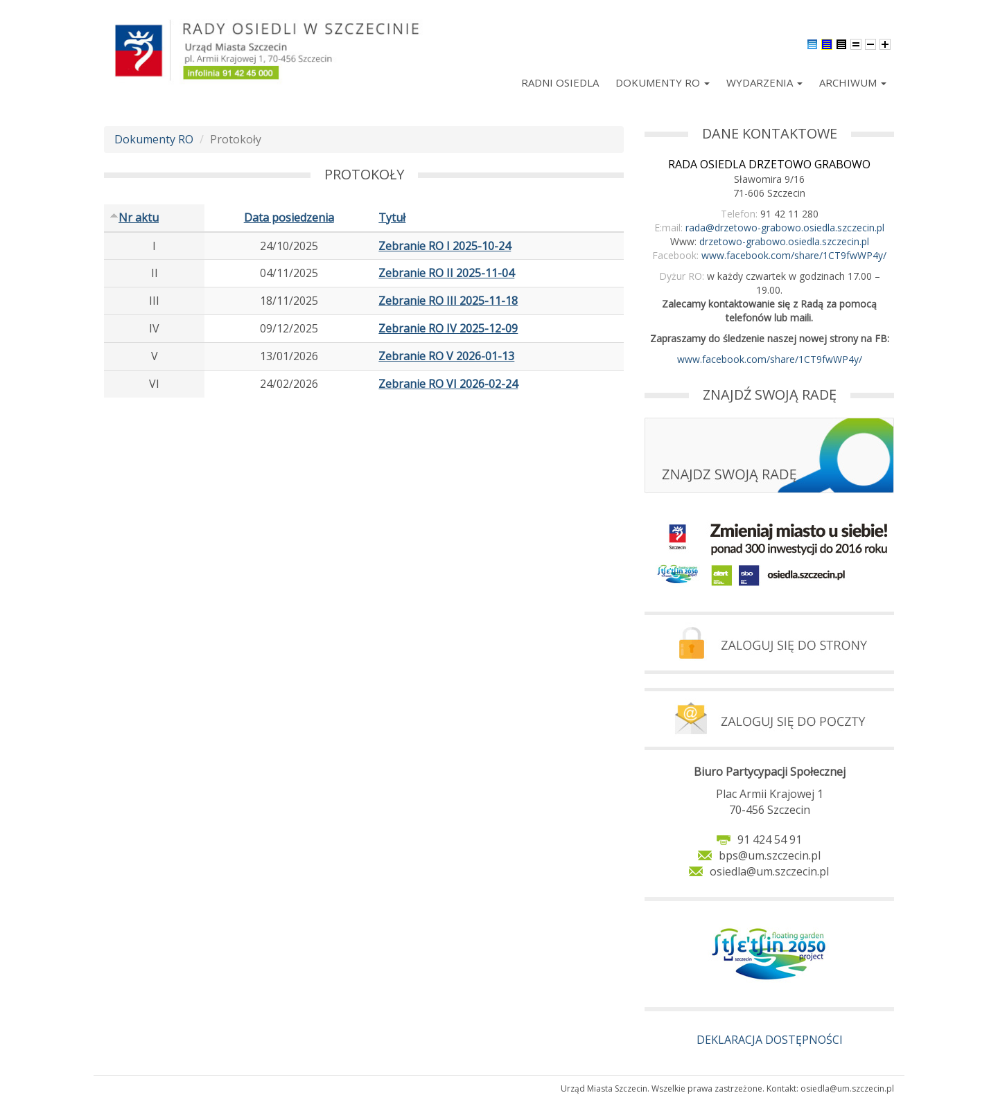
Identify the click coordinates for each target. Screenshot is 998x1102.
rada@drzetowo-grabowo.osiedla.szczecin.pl (784, 227)
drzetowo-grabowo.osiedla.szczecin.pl (784, 241)
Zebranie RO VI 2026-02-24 (448, 383)
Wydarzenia (764, 82)
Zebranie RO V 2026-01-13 (446, 356)
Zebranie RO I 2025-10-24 (444, 246)
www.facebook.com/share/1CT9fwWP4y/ (793, 255)
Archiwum (852, 82)
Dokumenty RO (662, 82)
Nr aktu (134, 217)
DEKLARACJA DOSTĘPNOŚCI (770, 1039)
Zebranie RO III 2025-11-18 (448, 300)
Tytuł (391, 217)
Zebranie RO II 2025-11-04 (446, 273)
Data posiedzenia (289, 217)
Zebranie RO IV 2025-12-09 (448, 328)
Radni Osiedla (560, 82)
